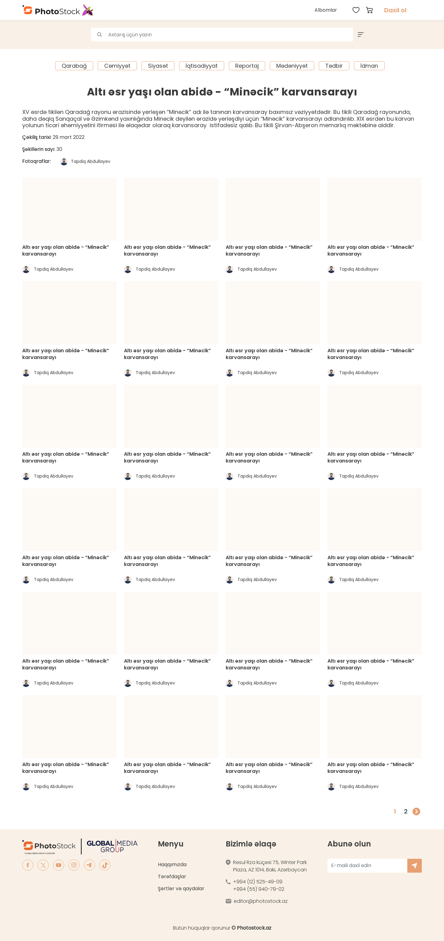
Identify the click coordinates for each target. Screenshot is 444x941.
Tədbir (334, 66)
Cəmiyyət (117, 66)
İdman (369, 66)
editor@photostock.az (261, 901)
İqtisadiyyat (202, 66)
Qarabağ (74, 66)
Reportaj (247, 66)
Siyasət (158, 66)
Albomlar (325, 10)
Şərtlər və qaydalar (181, 888)
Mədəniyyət (292, 66)
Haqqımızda (172, 864)
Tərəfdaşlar (172, 876)
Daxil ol (395, 10)
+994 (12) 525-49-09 (257, 881)
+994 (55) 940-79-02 (258, 889)
